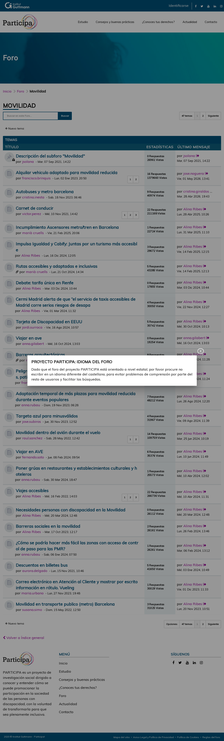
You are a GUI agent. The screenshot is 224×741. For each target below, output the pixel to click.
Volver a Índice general (23, 637)
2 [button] (203, 115)
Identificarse (179, 5)
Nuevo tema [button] (14, 128)
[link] (196, 6)
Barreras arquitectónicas (40, 354)
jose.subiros (31, 421)
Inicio (7, 91)
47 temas (187, 115)
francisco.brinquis (36, 178)
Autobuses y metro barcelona (45, 191)
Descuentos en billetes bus (42, 565)
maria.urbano (32, 593)
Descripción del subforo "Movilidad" (50, 156)
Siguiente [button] (213, 115)
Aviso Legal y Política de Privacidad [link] (153, 737)
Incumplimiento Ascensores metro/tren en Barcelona (67, 227)
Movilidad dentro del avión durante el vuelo (58, 432)
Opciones (171, 624)
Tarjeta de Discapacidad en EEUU (49, 321)
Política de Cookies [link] (188, 737)
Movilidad (19, 105)
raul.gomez (35, 360)
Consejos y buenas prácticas (115, 22)
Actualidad (190, 22)
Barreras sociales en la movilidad (48, 526)
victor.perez (31, 213)
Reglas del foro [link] (211, 737)
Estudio (83, 22)
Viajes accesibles (32, 490)
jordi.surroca (32, 327)
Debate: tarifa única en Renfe (44, 282)
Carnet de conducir (34, 208)
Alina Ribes (192, 209)
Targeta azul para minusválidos (47, 416)
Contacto (211, 22)
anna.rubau (30, 405)
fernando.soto (33, 457)
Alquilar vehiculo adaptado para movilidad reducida (66, 172)
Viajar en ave (29, 338)
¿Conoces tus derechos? (158, 22)
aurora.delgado (34, 570)
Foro (62, 695)
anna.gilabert (33, 343)
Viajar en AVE (29, 451)
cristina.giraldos (196, 191)
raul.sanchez (32, 438)
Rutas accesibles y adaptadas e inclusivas (56, 266)
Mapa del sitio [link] (121, 737)
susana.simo (32, 609)
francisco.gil (31, 382)
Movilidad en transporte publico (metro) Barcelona (65, 604)
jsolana (28, 161)
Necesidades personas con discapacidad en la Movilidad (70, 509)
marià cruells (33, 233)
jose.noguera (193, 173)
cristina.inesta (33, 197)
